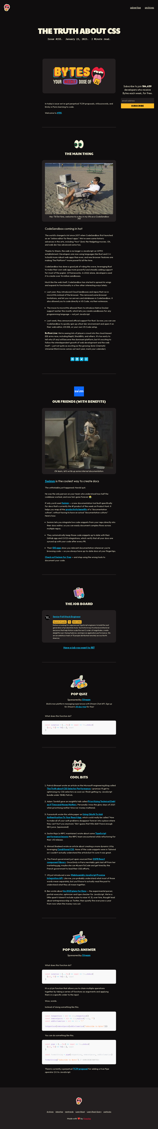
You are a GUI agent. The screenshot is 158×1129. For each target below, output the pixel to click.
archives (149, 7)
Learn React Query (94, 1112)
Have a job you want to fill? (79, 647)
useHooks (107, 1112)
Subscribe (137, 105)
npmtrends (69, 1112)
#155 (59, 113)
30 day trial (81, 706)
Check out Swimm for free (58, 557)
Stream (86, 699)
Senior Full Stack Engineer (67, 616)
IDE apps (56, 548)
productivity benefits (76, 509)
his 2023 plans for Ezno (74, 891)
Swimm (50, 481)
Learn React (80, 1112)
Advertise (59, 1112)
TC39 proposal (80, 1069)
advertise (135, 7)
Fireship (87, 1118)
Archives (50, 1112)
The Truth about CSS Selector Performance (69, 788)
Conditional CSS (66, 849)
